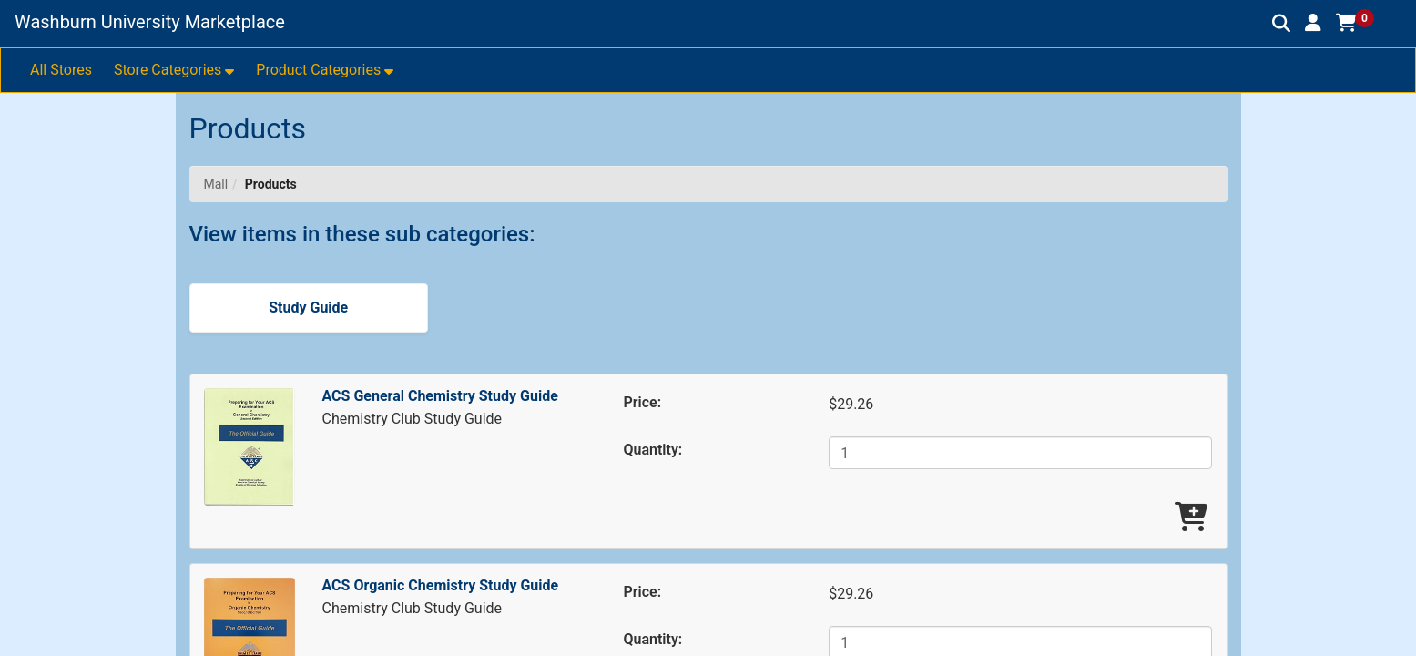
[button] (1313, 22)
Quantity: (653, 449)
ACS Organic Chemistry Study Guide (440, 585)
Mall (216, 184)
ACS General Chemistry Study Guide (440, 396)
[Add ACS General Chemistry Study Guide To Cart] (1191, 518)
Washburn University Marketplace (150, 22)
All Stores (61, 69)
